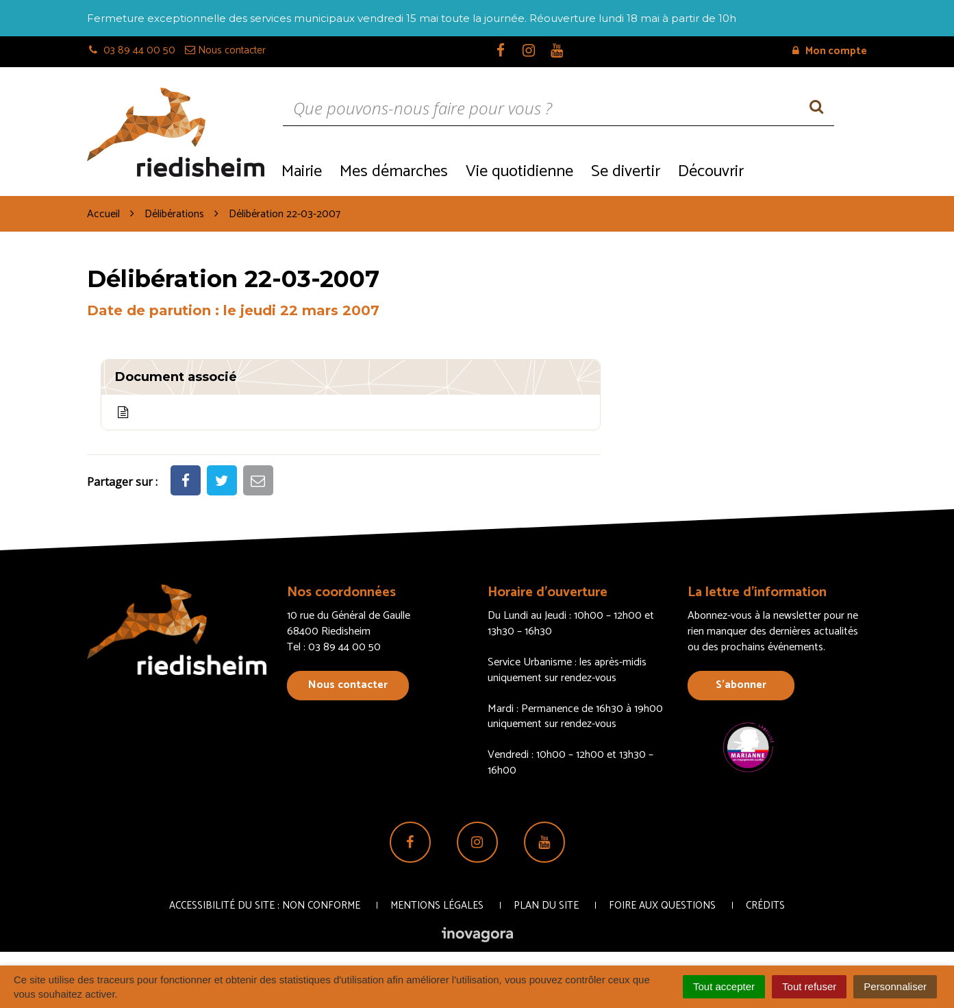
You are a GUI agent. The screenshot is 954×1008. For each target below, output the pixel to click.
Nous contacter (348, 685)
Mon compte (829, 51)
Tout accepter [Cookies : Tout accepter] (724, 986)
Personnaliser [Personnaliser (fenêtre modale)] (895, 986)
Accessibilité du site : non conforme (264, 905)
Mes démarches (394, 171)
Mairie (301, 171)
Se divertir (625, 171)
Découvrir (711, 171)
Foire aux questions (662, 905)
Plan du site (546, 905)
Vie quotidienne (519, 171)
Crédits (765, 905)
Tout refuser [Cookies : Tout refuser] (809, 986)
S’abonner (741, 685)
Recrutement (810, 170)
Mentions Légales (437, 905)
